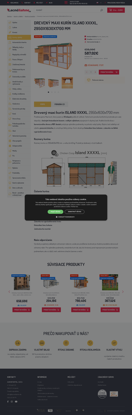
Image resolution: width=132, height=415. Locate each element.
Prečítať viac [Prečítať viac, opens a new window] (74, 207)
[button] (66, 217)
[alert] (66, 207)
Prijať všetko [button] (55, 212)
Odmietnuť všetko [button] (74, 212)
